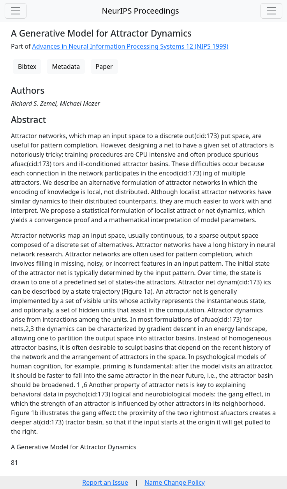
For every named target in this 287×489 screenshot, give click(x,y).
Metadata (66, 66)
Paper (104, 66)
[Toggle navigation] (15, 11)
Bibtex (27, 66)
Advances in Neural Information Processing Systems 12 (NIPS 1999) (130, 46)
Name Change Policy (174, 482)
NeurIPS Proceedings (140, 10)
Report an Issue (105, 482)
